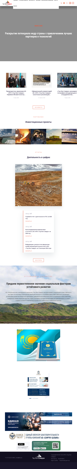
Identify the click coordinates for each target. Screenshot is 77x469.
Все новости (38, 107)
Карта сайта (54, 460)
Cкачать (28, 221)
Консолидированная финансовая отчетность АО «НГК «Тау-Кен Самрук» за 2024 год (38, 231)
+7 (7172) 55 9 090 (10, 457)
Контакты (54, 458)
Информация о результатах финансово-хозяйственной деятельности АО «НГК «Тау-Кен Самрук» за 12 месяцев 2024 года (38, 246)
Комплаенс (61, 458)
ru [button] (67, 3)
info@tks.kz (19, 457)
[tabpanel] (38, 33)
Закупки (15, 6)
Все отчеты (38, 260)
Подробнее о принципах (39, 306)
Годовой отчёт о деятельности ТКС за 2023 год (38, 217)
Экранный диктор (64, 460)
